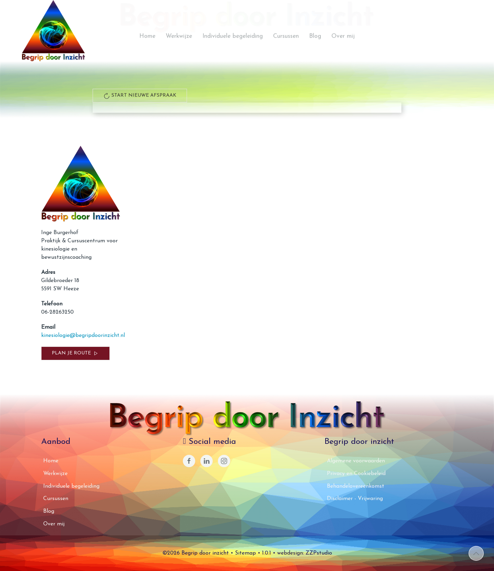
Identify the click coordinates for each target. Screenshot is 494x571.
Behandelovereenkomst (355, 486)
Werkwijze (179, 47)
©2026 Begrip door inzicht (195, 553)
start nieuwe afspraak (139, 95)
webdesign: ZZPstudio (304, 553)
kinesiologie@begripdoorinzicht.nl (83, 335)
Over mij (343, 47)
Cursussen (286, 47)
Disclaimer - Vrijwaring (355, 498)
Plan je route (75, 353)
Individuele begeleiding (232, 47)
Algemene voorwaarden (356, 461)
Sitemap (245, 553)
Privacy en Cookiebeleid (356, 473)
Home (147, 47)
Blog (315, 47)
